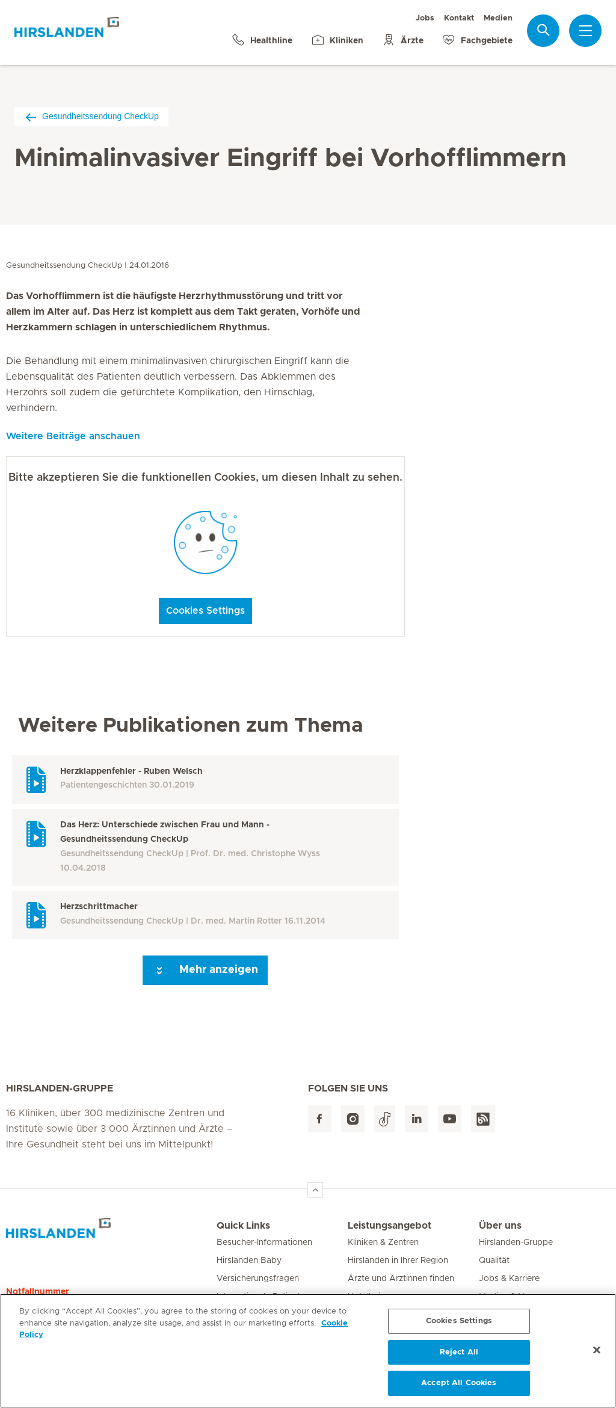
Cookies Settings (205, 611)
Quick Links (243, 1225)
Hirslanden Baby (249, 1260)
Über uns (500, 1225)
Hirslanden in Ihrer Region (398, 1260)
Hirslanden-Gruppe (516, 1242)
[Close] (597, 1354)
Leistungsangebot (389, 1225)
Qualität (494, 1260)
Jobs (425, 18)
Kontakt (459, 18)
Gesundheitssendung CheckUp (91, 116)
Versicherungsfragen (258, 1278)
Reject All (459, 1356)
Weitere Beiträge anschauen (73, 436)
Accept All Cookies (458, 1388)
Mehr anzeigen (205, 970)
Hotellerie (366, 1296)
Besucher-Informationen (264, 1242)
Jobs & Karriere (509, 1278)
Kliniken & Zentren (383, 1242)
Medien (498, 18)
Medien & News (510, 1296)
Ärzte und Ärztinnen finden (401, 1278)
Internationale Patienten (263, 1296)
